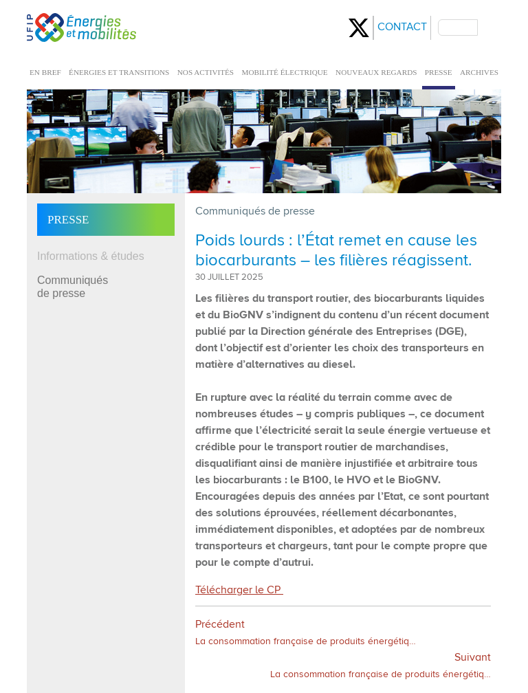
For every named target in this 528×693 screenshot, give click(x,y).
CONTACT (402, 27)
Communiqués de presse (255, 211)
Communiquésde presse (72, 286)
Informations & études (90, 256)
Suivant (380, 665)
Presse (68, 219)
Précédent (305, 632)
